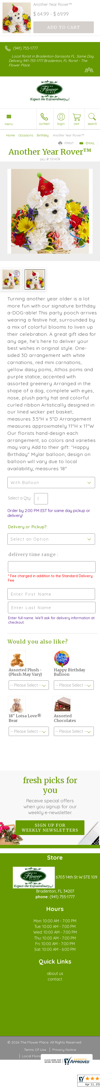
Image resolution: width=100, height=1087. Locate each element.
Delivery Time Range (32, 554)
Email (87, 143)
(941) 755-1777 (25, 48)
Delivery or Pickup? (27, 526)
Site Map (70, 1056)
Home (10, 135)
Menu (9, 124)
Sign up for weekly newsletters (50, 828)
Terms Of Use (35, 1049)
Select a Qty (19, 498)
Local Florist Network (39, 1056)
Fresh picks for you (50, 795)
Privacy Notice (64, 1049)
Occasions (26, 135)
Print (66, 143)
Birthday (43, 135)
